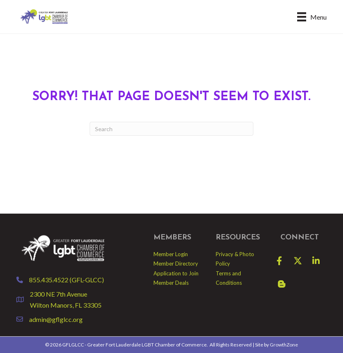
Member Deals (171, 282)
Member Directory (175, 263)
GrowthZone (284, 345)
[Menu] (312, 16)
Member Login (170, 254)
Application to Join (176, 273)
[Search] (171, 129)
